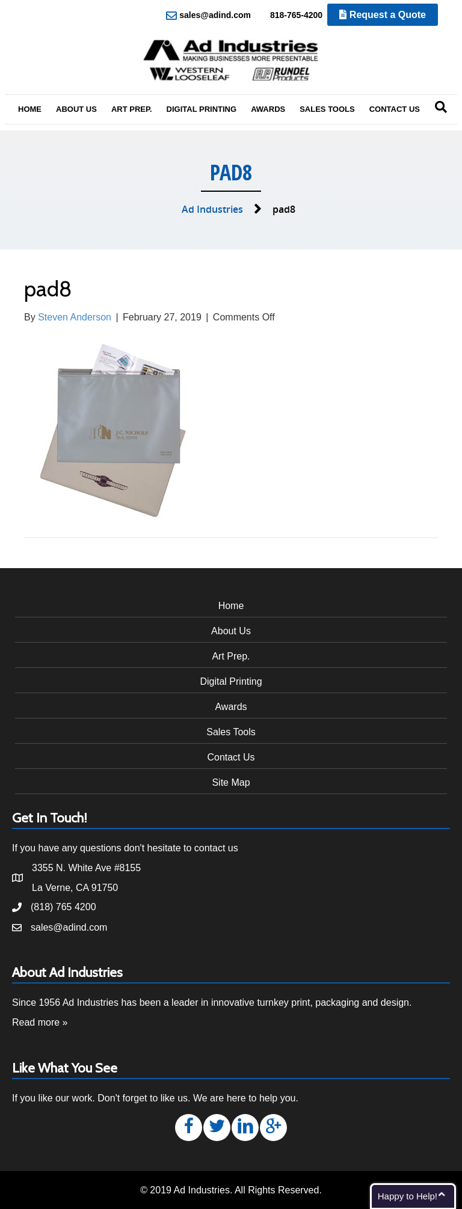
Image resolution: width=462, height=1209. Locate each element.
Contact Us (394, 109)
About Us (76, 109)
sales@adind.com (208, 15)
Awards (268, 109)
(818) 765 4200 (63, 907)
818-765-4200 (289, 15)
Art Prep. (131, 109)
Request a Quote (382, 15)
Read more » (40, 1022)
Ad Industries (212, 209)
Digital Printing (202, 109)
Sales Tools (327, 109)
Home (30, 109)
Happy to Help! (407, 1196)
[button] (188, 1127)
